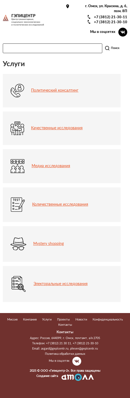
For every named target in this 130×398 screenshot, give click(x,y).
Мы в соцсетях (102, 31)
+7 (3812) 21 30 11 (58, 343)
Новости (81, 319)
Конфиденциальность (108, 319)
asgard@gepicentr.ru (54, 348)
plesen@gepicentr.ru (84, 348)
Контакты (65, 324)
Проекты (63, 319)
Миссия (12, 319)
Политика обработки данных (65, 353)
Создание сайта (47, 376)
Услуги (47, 319)
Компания (30, 319)
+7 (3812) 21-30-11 (110, 17)
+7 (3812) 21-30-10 (110, 22)
